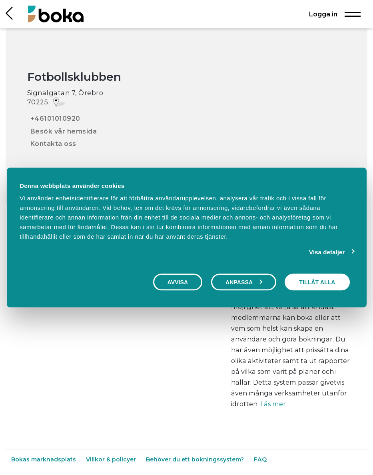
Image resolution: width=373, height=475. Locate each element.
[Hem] (56, 13)
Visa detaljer (327, 251)
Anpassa (243, 282)
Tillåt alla (317, 282)
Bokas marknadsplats (44, 459)
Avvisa (178, 282)
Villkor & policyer (112, 459)
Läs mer (273, 404)
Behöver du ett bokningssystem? (195, 459)
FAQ (260, 459)
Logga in (323, 14)
